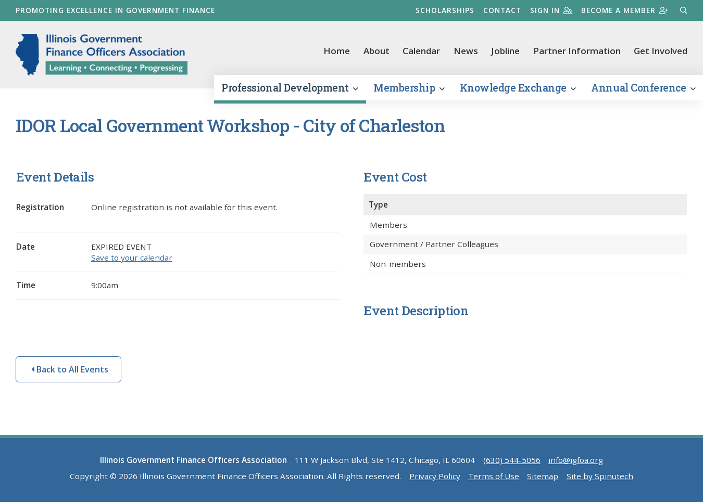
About (376, 51)
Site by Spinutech (600, 476)
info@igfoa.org (575, 460)
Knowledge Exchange (518, 87)
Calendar (421, 51)
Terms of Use (493, 476)
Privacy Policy (434, 476)
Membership (408, 87)
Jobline (505, 51)
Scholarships (445, 10)
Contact (502, 10)
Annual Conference (643, 87)
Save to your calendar (131, 257)
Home (336, 51)
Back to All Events (69, 369)
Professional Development (289, 87)
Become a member (624, 10)
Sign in (551, 10)
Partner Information (577, 51)
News (466, 51)
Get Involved (660, 51)
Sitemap (542, 476)
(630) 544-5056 (512, 460)
